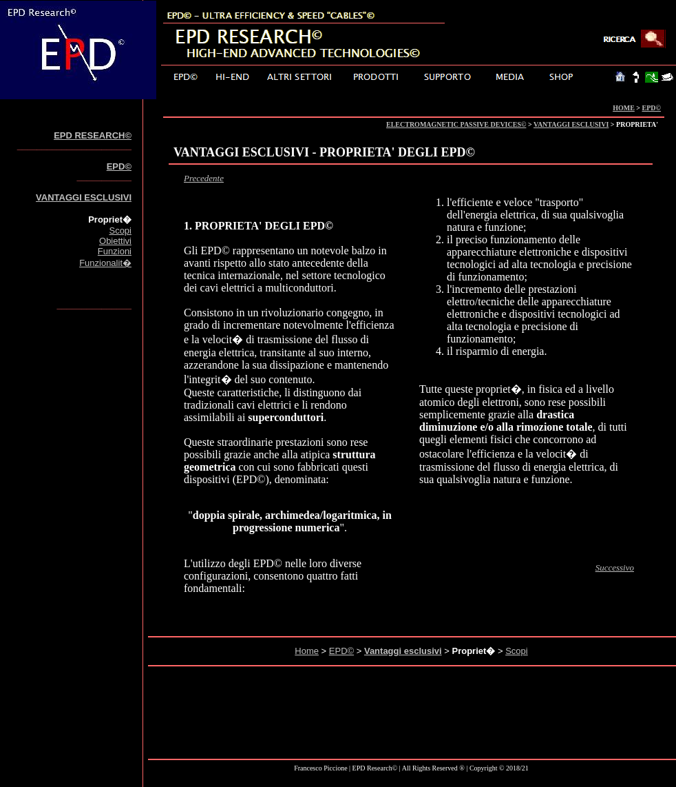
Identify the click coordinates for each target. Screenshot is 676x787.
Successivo (614, 567)
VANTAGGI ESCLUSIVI (571, 124)
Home (307, 651)
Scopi (120, 230)
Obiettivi (115, 241)
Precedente (204, 178)
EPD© (651, 108)
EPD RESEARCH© (92, 135)
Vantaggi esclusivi (403, 651)
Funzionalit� (105, 263)
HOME (624, 108)
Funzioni (114, 251)
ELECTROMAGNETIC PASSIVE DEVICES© (456, 124)
